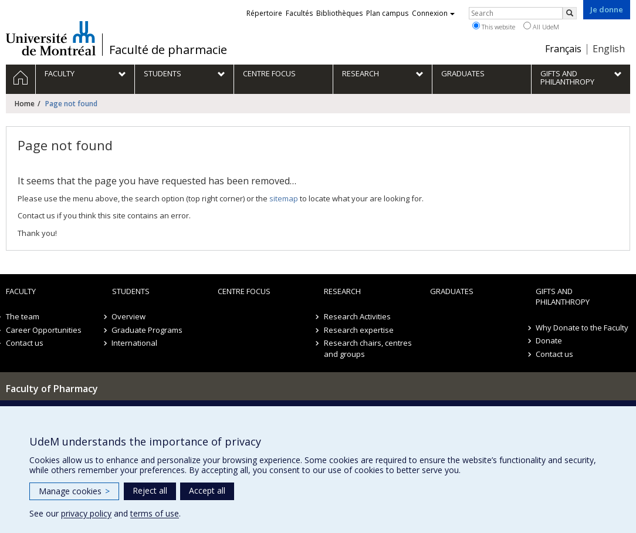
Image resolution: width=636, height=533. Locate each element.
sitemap (283, 198)
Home (25, 104)
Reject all (150, 490)
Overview (129, 316)
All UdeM (541, 26)
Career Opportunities (44, 330)
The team (22, 316)
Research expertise (359, 330)
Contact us (24, 343)
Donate (549, 340)
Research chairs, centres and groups (368, 348)
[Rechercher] (570, 13)
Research (342, 291)
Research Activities (357, 316)
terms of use (154, 513)
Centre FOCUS (244, 291)
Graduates (451, 291)
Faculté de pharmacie (168, 50)
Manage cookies (74, 491)
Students (131, 291)
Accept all (207, 490)
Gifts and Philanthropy (563, 297)
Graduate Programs (147, 330)
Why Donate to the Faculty (582, 327)
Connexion (433, 13)
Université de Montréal (51, 38)
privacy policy (86, 513)
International (135, 343)
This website (493, 26)
